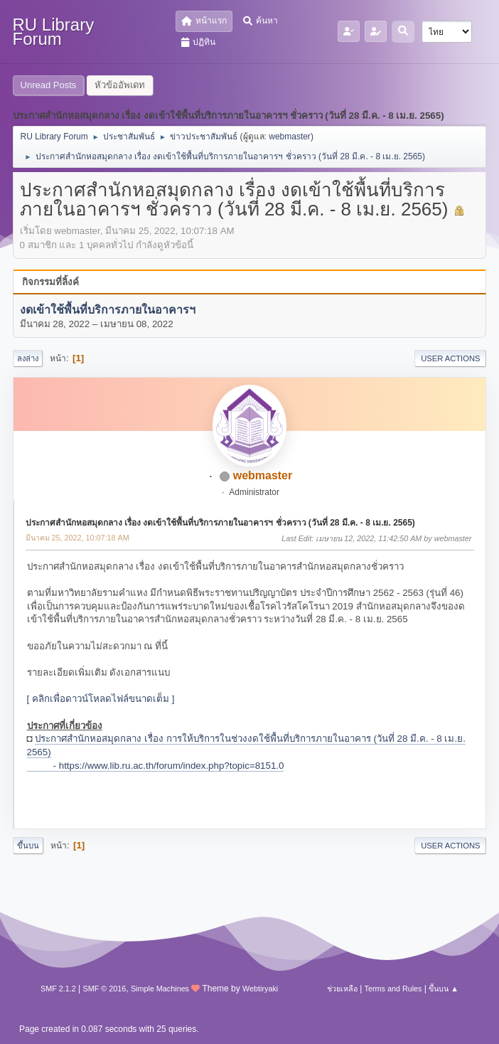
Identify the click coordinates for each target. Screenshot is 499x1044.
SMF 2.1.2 (58, 988)
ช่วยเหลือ (342, 988)
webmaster (290, 137)
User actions (450, 358)
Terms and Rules (393, 988)
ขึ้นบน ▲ (443, 988)
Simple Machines (160, 988)
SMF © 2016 (105, 988)
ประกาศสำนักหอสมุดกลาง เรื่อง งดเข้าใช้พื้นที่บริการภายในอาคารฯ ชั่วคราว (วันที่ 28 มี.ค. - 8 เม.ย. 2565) (220, 523)
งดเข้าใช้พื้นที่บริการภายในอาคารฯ (107, 310)
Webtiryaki (260, 988)
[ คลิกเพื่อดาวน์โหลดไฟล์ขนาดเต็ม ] (101, 698)
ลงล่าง (27, 358)
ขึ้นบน (28, 845)
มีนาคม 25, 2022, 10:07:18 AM (77, 537)
